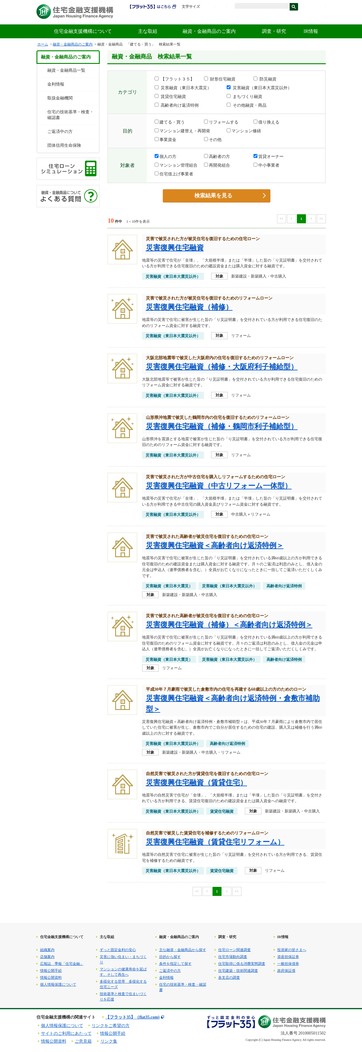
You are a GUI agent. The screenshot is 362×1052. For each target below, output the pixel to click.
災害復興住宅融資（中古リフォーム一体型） (219, 486)
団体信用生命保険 (64, 145)
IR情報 (311, 31)
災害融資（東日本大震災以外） (259, 87)
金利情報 (255, 17)
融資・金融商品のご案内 (209, 31)
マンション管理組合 (176, 165)
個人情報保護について (58, 984)
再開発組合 (217, 165)
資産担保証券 (288, 957)
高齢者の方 (217, 156)
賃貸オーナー (268, 156)
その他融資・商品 (246, 105)
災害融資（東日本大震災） (183, 87)
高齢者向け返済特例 (177, 105)
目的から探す (170, 957)
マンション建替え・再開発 (182, 130)
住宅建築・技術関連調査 (238, 971)
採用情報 (190, 17)
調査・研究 (274, 31)
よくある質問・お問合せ (299, 17)
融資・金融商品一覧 (66, 70)
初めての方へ (222, 17)
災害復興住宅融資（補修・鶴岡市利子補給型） (222, 426)
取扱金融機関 (60, 98)
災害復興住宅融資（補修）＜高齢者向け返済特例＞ (229, 625)
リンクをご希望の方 (111, 1025)
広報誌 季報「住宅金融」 (61, 964)
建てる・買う (170, 122)
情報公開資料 (51, 977)
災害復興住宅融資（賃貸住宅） (196, 783)
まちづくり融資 (244, 96)
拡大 (221, 7)
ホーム (42, 44)
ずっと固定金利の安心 (118, 950)
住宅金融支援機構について (83, 31)
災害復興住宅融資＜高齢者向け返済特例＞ (215, 545)
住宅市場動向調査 (232, 957)
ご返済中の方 (60, 131)
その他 (213, 139)
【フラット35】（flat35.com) (132, 1017)
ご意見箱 (83, 1041)
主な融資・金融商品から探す (182, 950)
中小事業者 (266, 165)
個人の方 (165, 156)
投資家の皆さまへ (291, 950)
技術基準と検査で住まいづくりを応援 (123, 996)
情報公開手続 (51, 971)
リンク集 (108, 1041)
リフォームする (221, 122)
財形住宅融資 (219, 79)
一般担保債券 (288, 964)
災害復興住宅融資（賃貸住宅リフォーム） (215, 842)
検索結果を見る (213, 196)
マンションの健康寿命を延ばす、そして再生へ (123, 972)
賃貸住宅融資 (170, 96)
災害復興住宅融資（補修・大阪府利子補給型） (222, 367)
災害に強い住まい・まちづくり (123, 959)
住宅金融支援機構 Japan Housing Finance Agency (74, 11)
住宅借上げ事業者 (174, 173)
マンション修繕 (244, 130)
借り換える (266, 122)
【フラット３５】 (174, 79)
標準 (209, 7)
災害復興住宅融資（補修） (189, 307)
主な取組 (147, 31)
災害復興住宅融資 (175, 248)
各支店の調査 (229, 977)
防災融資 (264, 79)
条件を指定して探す (175, 964)
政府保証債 (286, 971)
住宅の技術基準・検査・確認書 (70, 115)
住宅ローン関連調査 (234, 950)
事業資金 (165, 139)
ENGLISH (315, 7)
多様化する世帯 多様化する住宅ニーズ (123, 984)
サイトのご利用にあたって (66, 1033)
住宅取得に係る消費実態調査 (241, 964)
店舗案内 (47, 957)
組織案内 (47, 950)
